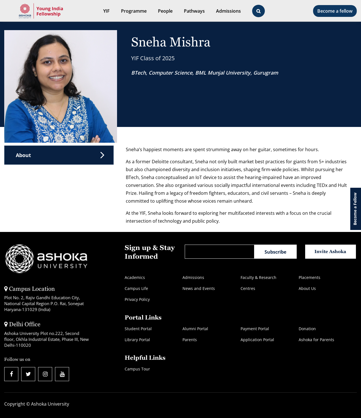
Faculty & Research (258, 277)
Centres (248, 288)
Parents (189, 339)
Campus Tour (137, 369)
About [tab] (23, 155)
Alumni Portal (195, 328)
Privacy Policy (137, 299)
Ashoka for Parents (316, 339)
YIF (106, 11)
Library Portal (137, 339)
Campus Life (136, 288)
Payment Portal (255, 328)
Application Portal (257, 339)
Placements (309, 277)
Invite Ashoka (330, 251)
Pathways (194, 11)
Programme (134, 11)
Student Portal (138, 328)
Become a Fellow (355, 209)
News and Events (198, 288)
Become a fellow (335, 11)
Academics (135, 277)
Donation (307, 328)
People (165, 11)
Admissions (228, 11)
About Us (307, 288)
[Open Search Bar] (258, 11)
